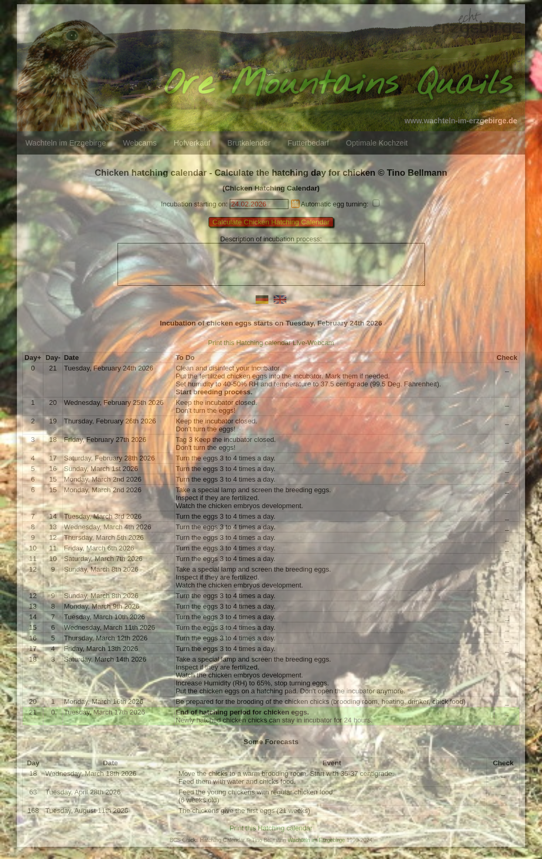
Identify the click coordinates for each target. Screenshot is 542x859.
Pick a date (295, 204)
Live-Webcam (313, 351)
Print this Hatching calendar (249, 351)
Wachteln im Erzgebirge (65, 143)
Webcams (140, 143)
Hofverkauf (192, 143)
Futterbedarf (308, 143)
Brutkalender (249, 143)
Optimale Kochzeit (377, 143)
